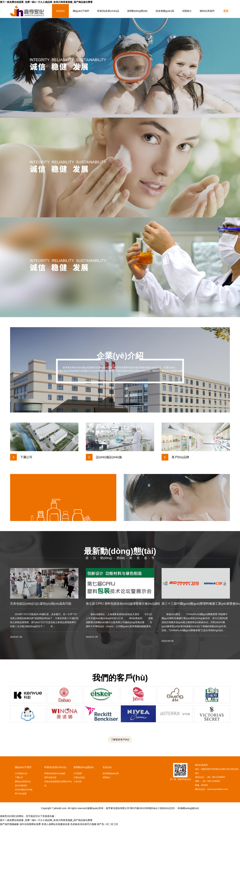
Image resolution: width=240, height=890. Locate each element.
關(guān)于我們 (81, 11)
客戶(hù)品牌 (21, 857)
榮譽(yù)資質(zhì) (23, 845)
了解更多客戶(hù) (120, 803)
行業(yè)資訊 (79, 841)
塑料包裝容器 (50, 841)
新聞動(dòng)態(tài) (137, 11)
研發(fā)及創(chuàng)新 (54, 837)
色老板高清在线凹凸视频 (83, 888)
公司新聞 (78, 837)
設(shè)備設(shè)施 (23, 853)
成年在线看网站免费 (30, 888)
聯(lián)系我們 (207, 11)
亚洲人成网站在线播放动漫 (55, 888)
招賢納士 (187, 11)
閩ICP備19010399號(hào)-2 (144, 872)
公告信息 (78, 845)
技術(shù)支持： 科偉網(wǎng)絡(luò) (179, 872)
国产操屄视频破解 (9, 888)
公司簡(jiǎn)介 (21, 837)
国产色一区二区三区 (107, 888)
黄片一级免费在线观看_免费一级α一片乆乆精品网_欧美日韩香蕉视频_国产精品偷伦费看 (46, 2)
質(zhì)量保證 (21, 849)
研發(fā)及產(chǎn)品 (108, 11)
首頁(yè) (60, 11)
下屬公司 (19, 841)
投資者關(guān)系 (165, 11)
